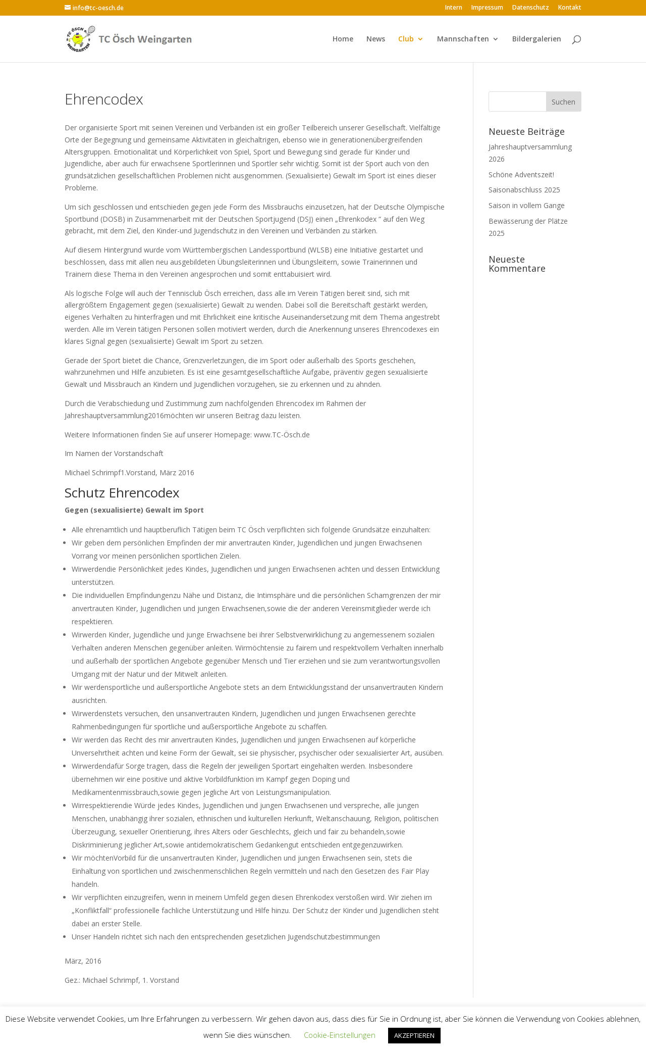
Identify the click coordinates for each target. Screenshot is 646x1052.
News (375, 39)
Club (406, 39)
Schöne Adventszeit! (521, 174)
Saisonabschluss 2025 (524, 189)
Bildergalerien (536, 39)
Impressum (487, 8)
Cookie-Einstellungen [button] (339, 1035)
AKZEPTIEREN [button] (414, 1035)
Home (343, 39)
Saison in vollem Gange (527, 205)
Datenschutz (530, 8)
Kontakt (569, 8)
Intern (453, 8)
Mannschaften (463, 39)
